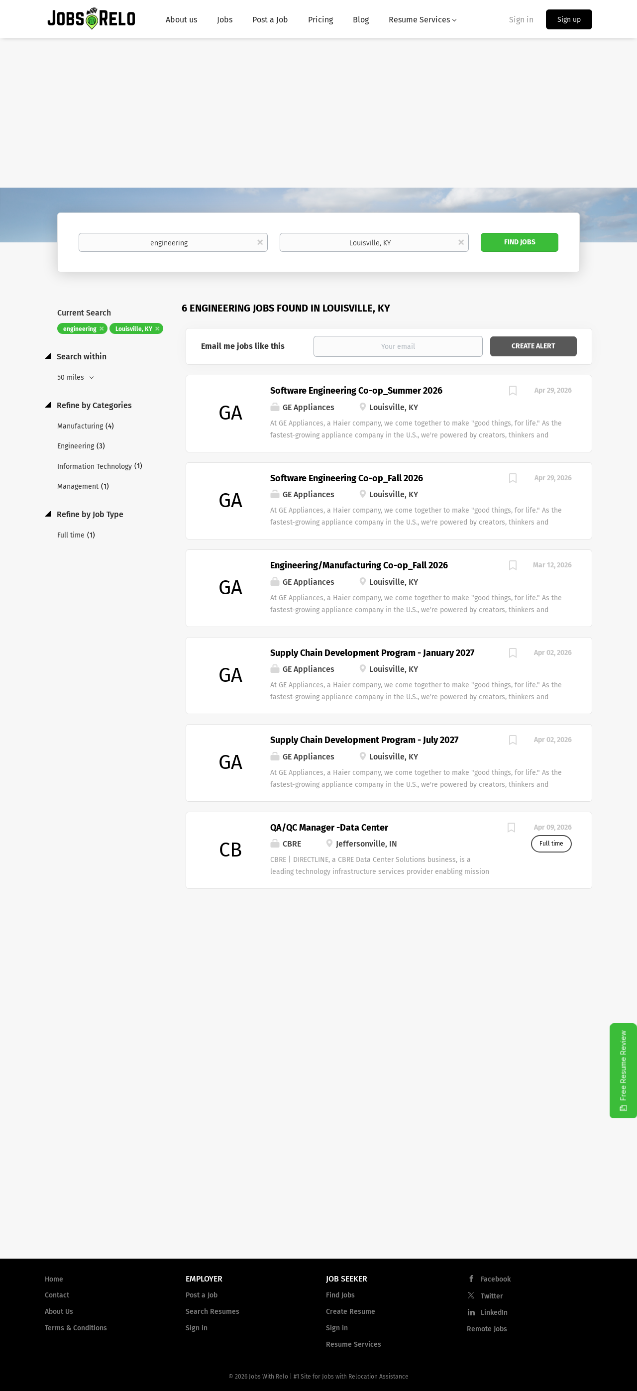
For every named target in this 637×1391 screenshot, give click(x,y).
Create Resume (350, 1311)
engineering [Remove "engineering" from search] (80, 328)
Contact (57, 1295)
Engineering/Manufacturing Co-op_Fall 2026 (359, 565)
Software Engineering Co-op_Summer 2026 (356, 390)
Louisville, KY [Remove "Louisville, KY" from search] (133, 328)
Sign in (521, 19)
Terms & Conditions (76, 1328)
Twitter (492, 1296)
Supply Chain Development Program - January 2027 (372, 652)
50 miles (71, 377)
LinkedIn (494, 1312)
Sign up (569, 19)
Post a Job (201, 1295)
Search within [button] (80, 356)
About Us (59, 1311)
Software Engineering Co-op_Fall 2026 (346, 478)
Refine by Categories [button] (93, 405)
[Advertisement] (318, 113)
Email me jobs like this (243, 346)
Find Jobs (519, 242)
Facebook (496, 1279)
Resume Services (353, 1344)
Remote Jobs (487, 1329)
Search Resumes (212, 1311)
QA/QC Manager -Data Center (329, 827)
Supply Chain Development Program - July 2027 (364, 740)
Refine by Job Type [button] (89, 514)
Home (54, 1279)
